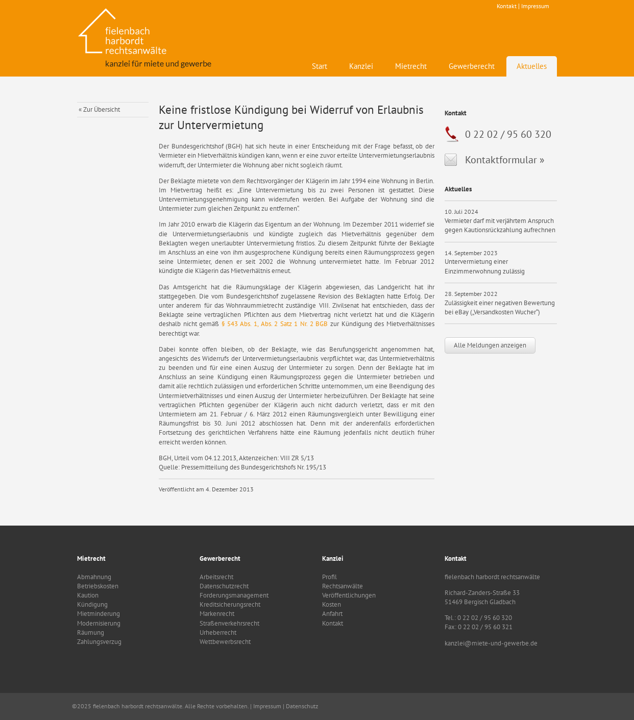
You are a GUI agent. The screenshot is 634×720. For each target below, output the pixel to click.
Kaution (88, 595)
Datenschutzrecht (224, 586)
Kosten (331, 604)
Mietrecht (411, 66)
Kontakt (507, 6)
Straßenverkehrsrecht (229, 623)
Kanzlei (361, 66)
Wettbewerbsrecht (225, 641)
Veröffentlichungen (349, 595)
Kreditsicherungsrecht (230, 604)
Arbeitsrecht (216, 577)
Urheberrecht (218, 632)
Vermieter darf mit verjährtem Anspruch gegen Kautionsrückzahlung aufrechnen (500, 225)
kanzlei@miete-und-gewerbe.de (491, 643)
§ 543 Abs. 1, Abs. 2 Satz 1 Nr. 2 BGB (275, 323)
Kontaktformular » (505, 159)
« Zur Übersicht (99, 109)
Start (319, 66)
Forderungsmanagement (234, 595)
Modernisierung (98, 623)
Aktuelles (532, 66)
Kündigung (92, 604)
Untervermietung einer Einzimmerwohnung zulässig (485, 266)
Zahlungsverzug (99, 641)
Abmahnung (94, 577)
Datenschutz (302, 706)
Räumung (90, 632)
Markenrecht (217, 613)
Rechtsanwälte (342, 586)
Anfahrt (332, 613)
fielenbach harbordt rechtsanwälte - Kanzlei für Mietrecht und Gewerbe (146, 38)
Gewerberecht (472, 66)
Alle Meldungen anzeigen (490, 345)
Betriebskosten (97, 586)
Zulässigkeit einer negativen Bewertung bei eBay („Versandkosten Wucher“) (500, 307)
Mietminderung (98, 613)
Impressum (535, 6)
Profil (329, 577)
